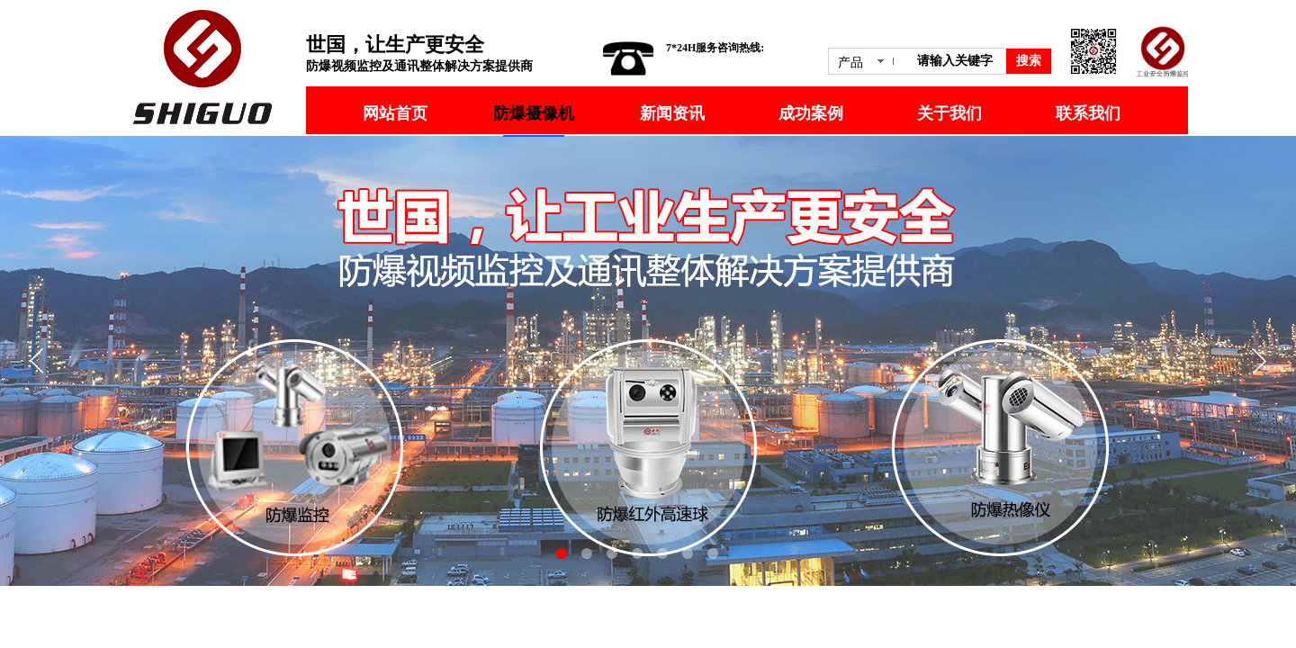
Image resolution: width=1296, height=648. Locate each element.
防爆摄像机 (533, 113)
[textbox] (958, 61)
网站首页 (395, 113)
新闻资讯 (672, 113)
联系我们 (1088, 113)
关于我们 (949, 113)
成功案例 (810, 113)
